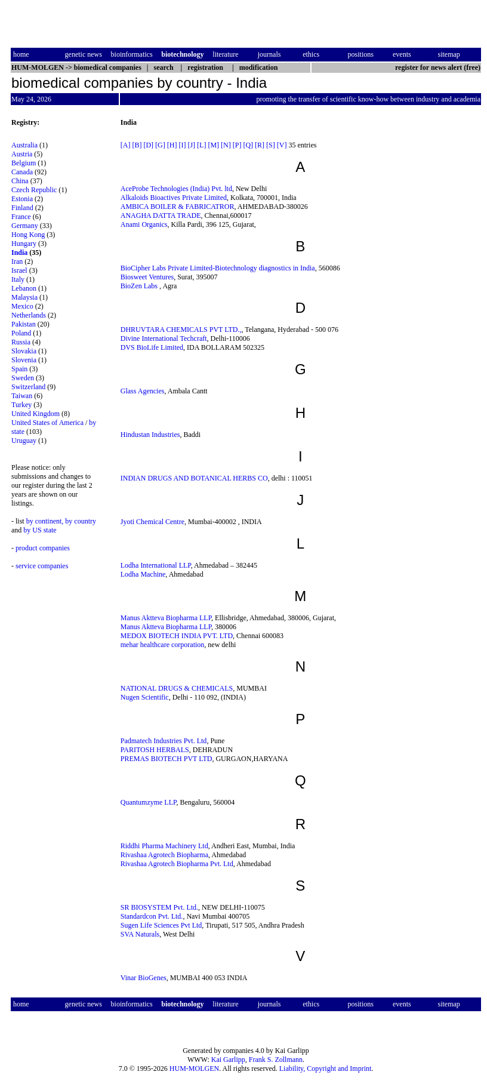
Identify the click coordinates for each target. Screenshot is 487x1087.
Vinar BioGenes (144, 978)
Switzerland (28, 387)
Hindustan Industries (150, 434)
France (21, 217)
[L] (201, 145)
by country (80, 521)
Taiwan (21, 396)
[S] (270, 145)
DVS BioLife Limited (152, 347)
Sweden (22, 378)
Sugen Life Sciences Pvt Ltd (161, 925)
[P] (237, 145)
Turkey (21, 405)
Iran (17, 261)
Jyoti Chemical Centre (152, 522)
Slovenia (23, 360)
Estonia (22, 199)
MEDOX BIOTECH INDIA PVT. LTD (177, 636)
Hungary (23, 243)
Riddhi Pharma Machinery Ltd (164, 846)
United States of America (47, 422)
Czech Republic (34, 190)
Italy (17, 279)
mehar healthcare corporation (163, 645)
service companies (42, 566)
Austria (21, 154)
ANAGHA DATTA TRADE (161, 215)
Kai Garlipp (228, 1059)
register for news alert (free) (437, 67)
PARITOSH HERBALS (155, 750)
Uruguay (23, 440)
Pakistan (23, 324)
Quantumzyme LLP (149, 802)
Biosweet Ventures (147, 277)
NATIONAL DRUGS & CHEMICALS (177, 688)
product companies (43, 548)
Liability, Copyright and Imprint (325, 1068)
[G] (160, 145)
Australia (24, 145)
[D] (148, 145)
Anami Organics (144, 224)
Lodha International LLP (156, 565)
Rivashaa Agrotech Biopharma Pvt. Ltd (177, 864)
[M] (213, 145)
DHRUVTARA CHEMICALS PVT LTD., (181, 329)
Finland (22, 208)
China (20, 181)
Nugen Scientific (145, 697)
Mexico (22, 306)
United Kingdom (35, 413)
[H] (172, 145)
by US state (39, 530)
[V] (282, 145)
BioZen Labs (140, 286)
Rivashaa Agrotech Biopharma (164, 855)
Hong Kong (28, 234)
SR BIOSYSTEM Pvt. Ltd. (159, 907)
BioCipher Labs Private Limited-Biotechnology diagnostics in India (218, 268)
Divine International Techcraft (164, 338)
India (19, 252)
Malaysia (24, 297)
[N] (226, 145)
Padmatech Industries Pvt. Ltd (164, 741)
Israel (19, 270)
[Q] (248, 145)
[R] (259, 145)
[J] (191, 145)
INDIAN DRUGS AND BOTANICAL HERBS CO (194, 478)
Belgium (23, 163)
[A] (126, 145)
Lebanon (23, 288)
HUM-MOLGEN (194, 1068)
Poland (21, 333)
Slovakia (23, 351)
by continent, (45, 521)
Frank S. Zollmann (276, 1059)
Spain (19, 369)
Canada (22, 172)
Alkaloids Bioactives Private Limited (174, 197)
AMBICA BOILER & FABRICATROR (178, 206)
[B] (136, 145)
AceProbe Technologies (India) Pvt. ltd (176, 188)
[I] (182, 145)
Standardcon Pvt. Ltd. (152, 916)
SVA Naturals (140, 934)
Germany (24, 225)
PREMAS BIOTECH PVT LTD (166, 759)
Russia (20, 342)
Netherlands (28, 315)
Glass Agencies (143, 391)
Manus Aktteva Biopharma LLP (166, 618)
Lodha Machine (143, 574)
